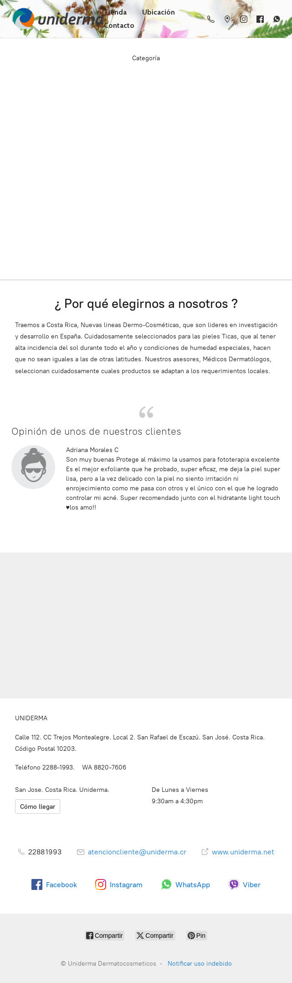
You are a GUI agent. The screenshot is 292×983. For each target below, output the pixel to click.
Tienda (115, 12)
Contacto (119, 25)
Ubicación (158, 12)
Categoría (146, 58)
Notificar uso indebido (200, 963)
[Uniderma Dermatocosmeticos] (55, 19)
